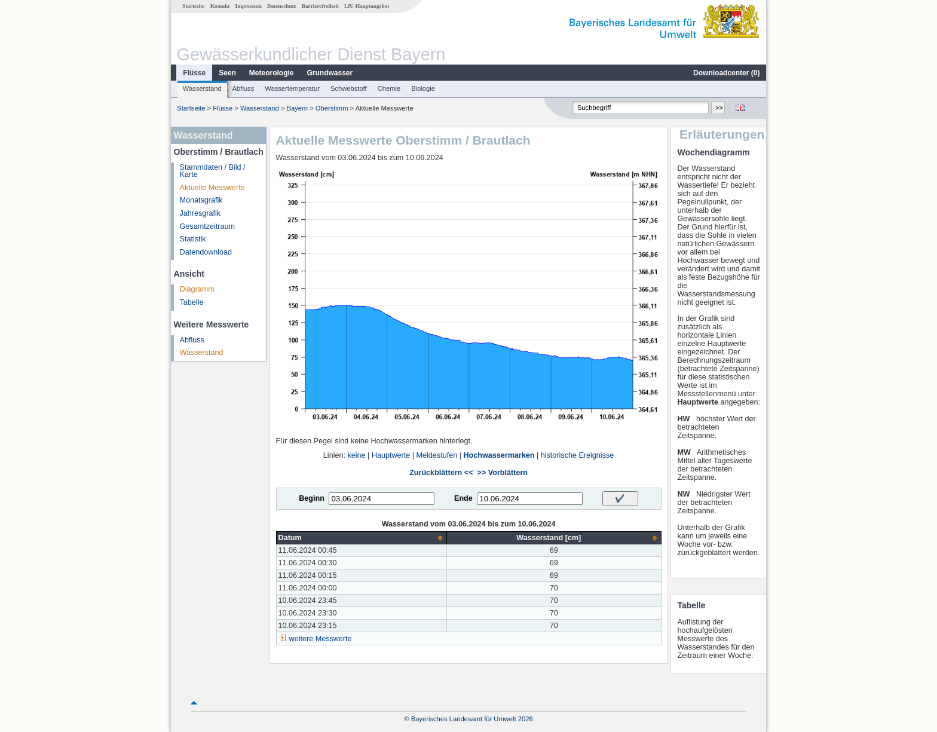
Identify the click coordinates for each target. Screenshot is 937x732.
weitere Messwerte (320, 639)
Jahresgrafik (200, 213)
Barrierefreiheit (320, 6)
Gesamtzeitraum (207, 226)
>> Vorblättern (502, 472)
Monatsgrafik (201, 200)
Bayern (297, 108)
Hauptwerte (391, 455)
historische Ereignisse (577, 455)
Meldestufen (437, 455)
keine (356, 455)
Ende (463, 498)
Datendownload (206, 252)
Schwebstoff (348, 88)
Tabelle (192, 302)
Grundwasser (330, 73)
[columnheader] (361, 538)
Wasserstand (202, 88)
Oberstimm (332, 108)
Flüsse (194, 73)
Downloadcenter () (726, 73)
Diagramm (197, 289)
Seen (227, 73)
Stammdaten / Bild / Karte (213, 171)
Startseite (193, 6)
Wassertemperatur (292, 88)
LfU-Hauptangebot (366, 6)
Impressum (248, 6)
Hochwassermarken (498, 455)
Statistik (193, 239)
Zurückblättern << (441, 472)
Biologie (423, 88)
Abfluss (243, 88)
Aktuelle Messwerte (212, 187)
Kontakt (220, 6)
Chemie (389, 88)
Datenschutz (281, 6)
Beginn (311, 498)
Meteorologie (271, 73)
